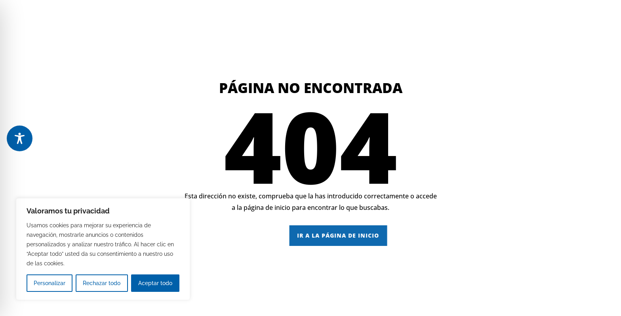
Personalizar (49, 283)
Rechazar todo (101, 283)
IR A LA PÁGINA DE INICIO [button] (402, 235)
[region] (103, 249)
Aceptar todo (155, 283)
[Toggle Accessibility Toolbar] (19, 138)
